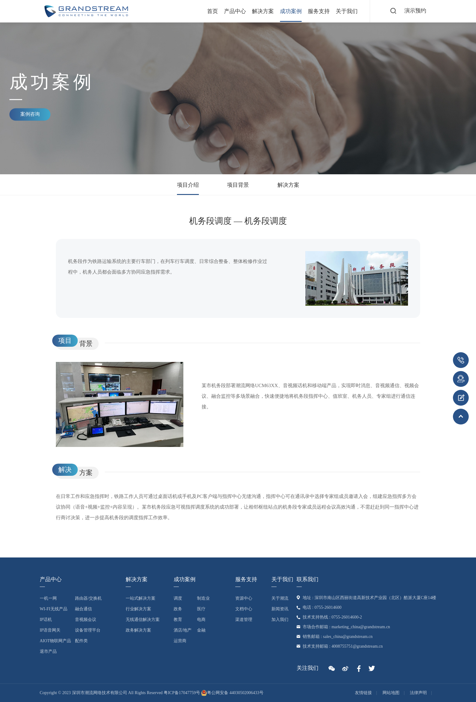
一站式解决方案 (140, 598)
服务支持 (318, 11)
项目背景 (238, 185)
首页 (211, 11)
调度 (178, 598)
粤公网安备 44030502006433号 (232, 692)
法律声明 (418, 692)
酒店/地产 (183, 630)
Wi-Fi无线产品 (53, 609)
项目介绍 (188, 185)
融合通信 (83, 609)
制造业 (203, 598)
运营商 (180, 641)
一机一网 (48, 598)
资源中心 (243, 598)
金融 (201, 630)
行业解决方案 (138, 609)
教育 (178, 619)
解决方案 (262, 11)
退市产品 (48, 651)
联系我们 (307, 579)
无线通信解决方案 (143, 619)
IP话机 (46, 619)
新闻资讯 (279, 609)
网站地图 (390, 692)
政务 (178, 609)
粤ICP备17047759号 (182, 692)
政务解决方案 (138, 630)
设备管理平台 (87, 630)
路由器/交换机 (88, 598)
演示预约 (415, 11)
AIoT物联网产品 (55, 641)
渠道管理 (243, 619)
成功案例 (290, 11)
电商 (201, 619)
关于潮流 (279, 598)
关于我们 (346, 11)
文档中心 (243, 609)
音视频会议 (85, 619)
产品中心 (234, 11)
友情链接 (363, 692)
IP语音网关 (50, 630)
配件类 (81, 641)
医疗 (201, 609)
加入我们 (279, 619)
